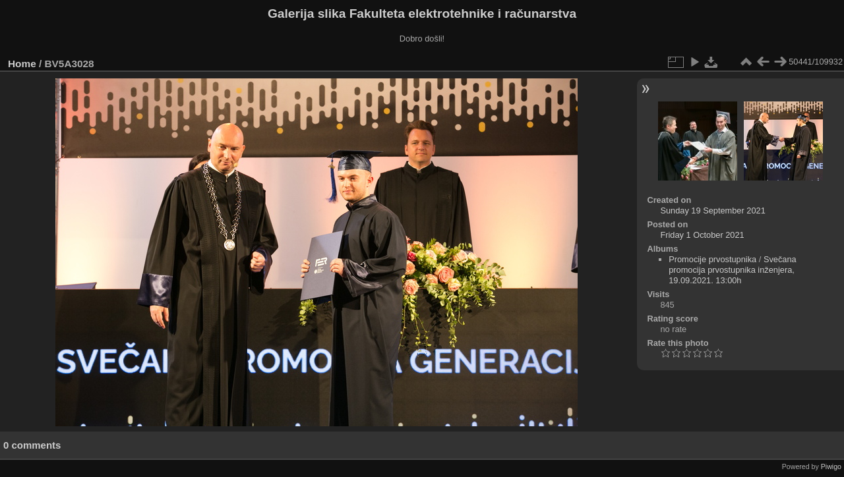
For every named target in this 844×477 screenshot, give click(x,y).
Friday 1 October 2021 (702, 235)
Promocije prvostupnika (712, 259)
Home (22, 63)
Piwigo (831, 466)
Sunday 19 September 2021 (712, 210)
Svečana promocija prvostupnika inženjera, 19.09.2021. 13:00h (733, 269)
